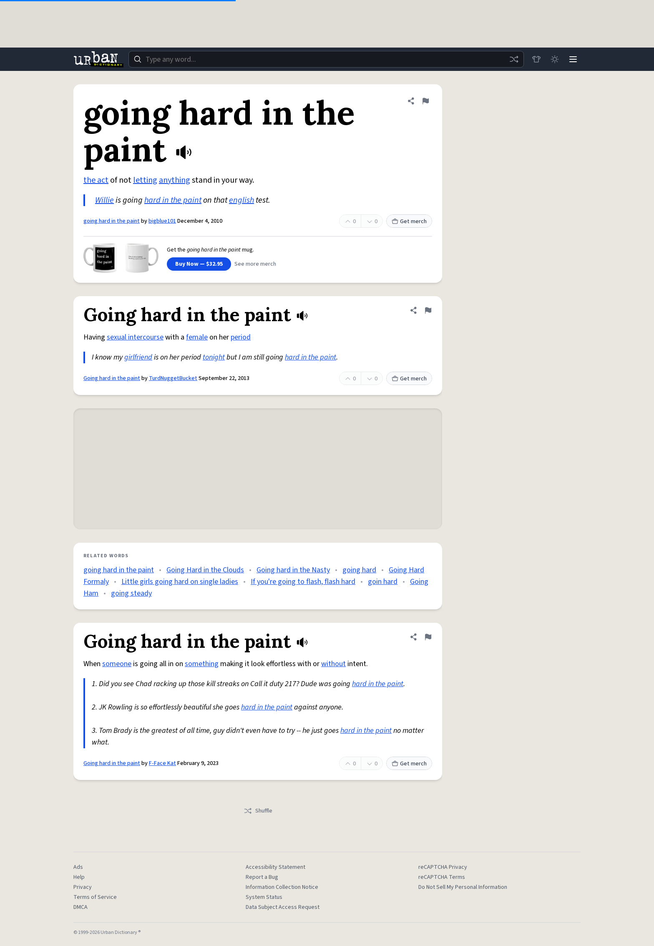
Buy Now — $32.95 (199, 264)
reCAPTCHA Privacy (442, 867)
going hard (359, 570)
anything (174, 180)
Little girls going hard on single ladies (179, 581)
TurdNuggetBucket (173, 378)
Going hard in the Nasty (293, 570)
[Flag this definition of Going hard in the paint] (428, 310)
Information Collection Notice (282, 887)
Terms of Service (95, 897)
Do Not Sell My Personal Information (462, 887)
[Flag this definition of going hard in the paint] (425, 101)
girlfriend (138, 357)
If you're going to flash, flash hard (303, 581)
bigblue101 (162, 221)
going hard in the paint (111, 221)
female (197, 337)
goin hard (382, 581)
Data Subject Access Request (282, 907)
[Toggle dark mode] (554, 59)
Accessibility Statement (275, 867)
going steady (131, 593)
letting (145, 180)
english (241, 200)
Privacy (82, 887)
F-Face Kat (162, 763)
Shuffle (258, 811)
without (333, 664)
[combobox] (326, 59)
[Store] (536, 59)
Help (79, 877)
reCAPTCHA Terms (441, 877)
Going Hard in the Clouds (205, 570)
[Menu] (573, 59)
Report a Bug (262, 877)
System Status (264, 897)
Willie (104, 200)
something (202, 664)
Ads (78, 867)
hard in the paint (172, 200)
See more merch (255, 264)
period (241, 337)
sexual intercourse (135, 337)
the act (95, 180)
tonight (214, 357)
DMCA (80, 907)
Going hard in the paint (111, 378)
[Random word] (514, 59)
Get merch (409, 221)
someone (116, 664)
